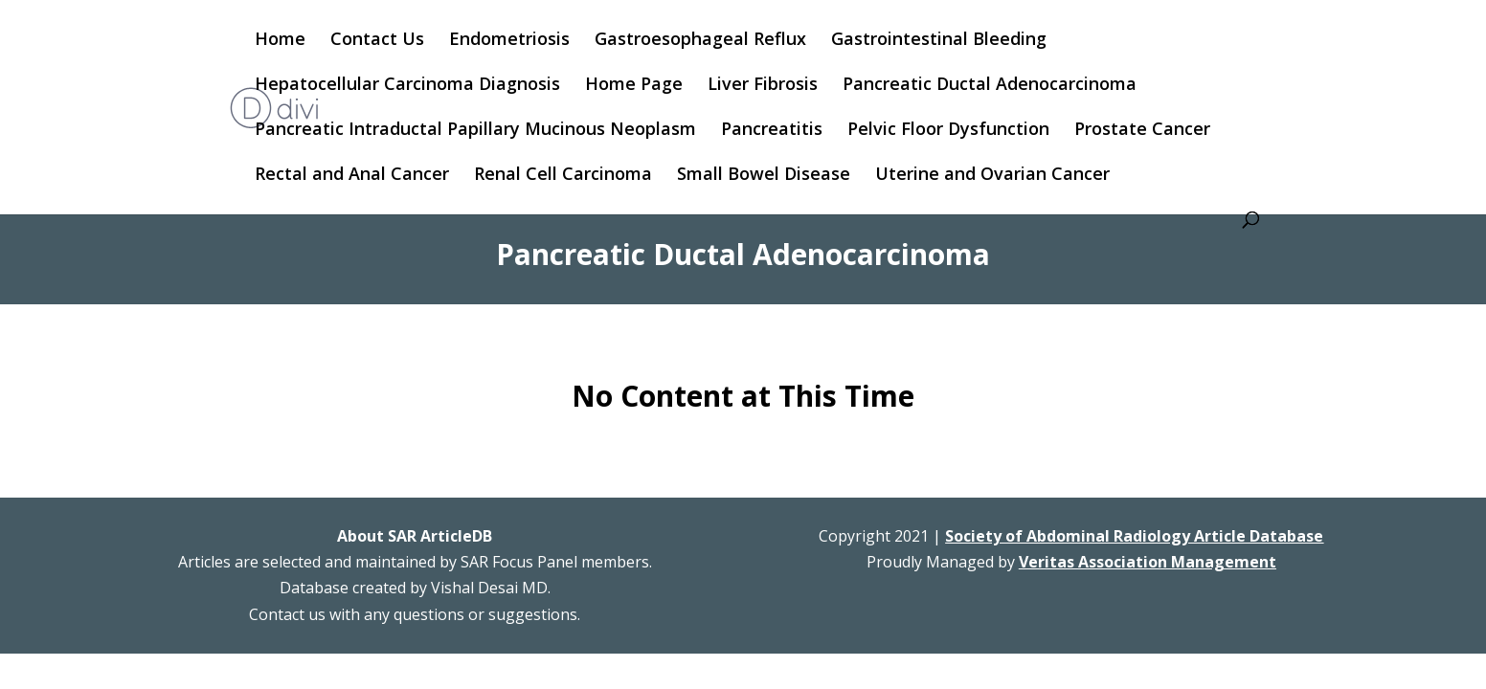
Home (280, 41)
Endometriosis (509, 41)
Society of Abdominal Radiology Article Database (1134, 535)
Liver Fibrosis (763, 86)
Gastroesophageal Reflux (700, 41)
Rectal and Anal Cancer (352, 176)
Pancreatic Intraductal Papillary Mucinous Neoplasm (475, 131)
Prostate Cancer (1142, 131)
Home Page (634, 86)
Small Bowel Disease (763, 176)
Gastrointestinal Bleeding (939, 41)
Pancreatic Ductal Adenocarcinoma (990, 86)
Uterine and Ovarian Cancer (992, 176)
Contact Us (377, 41)
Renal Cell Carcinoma (563, 176)
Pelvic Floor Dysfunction (948, 131)
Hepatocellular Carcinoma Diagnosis (407, 86)
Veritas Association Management (1147, 561)
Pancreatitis (771, 131)
